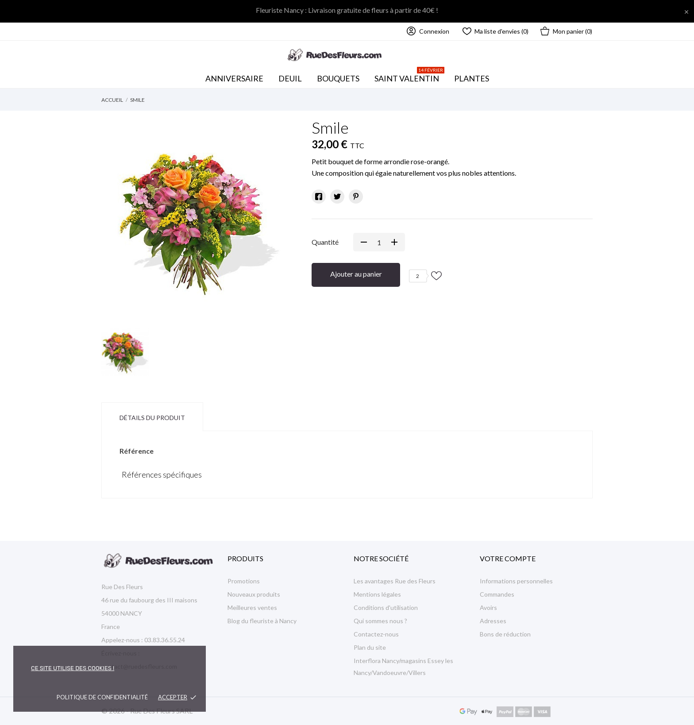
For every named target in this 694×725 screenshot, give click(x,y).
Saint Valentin (409, 76)
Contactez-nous (376, 634)
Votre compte (508, 558)
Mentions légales (377, 594)
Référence (137, 451)
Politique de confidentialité (102, 697)
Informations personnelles (516, 581)
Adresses (493, 621)
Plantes (471, 78)
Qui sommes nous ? (380, 621)
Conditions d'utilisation (386, 607)
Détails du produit (152, 417)
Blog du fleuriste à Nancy (262, 621)
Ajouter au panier (356, 274)
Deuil (290, 78)
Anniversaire (234, 78)
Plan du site (370, 647)
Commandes (497, 594)
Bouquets (341, 76)
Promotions (243, 581)
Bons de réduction (505, 634)
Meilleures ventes (252, 607)
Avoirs (488, 607)
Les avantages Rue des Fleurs (395, 581)
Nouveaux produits (253, 594)
